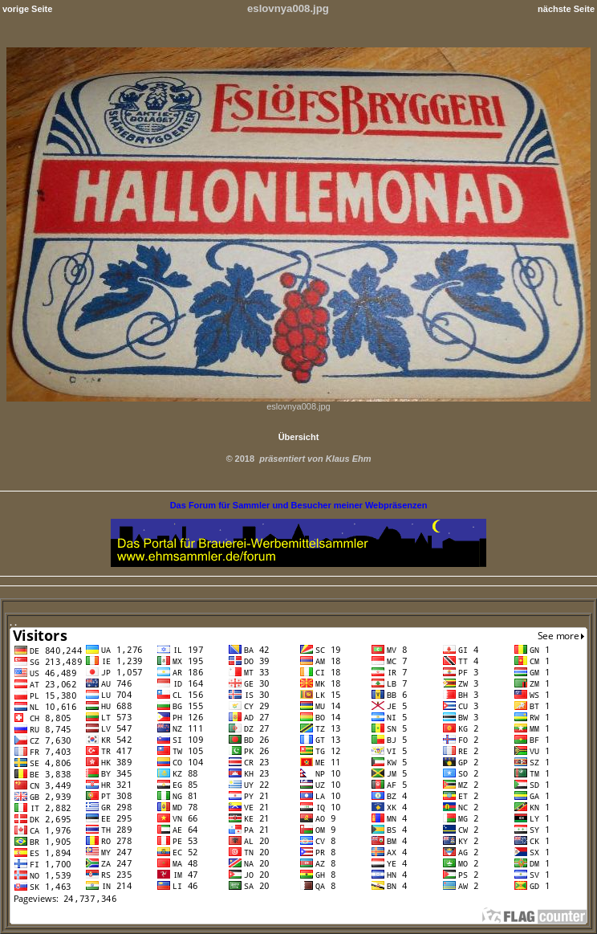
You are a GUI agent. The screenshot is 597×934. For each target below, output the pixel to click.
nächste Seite (566, 9)
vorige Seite (27, 9)
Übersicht (298, 437)
